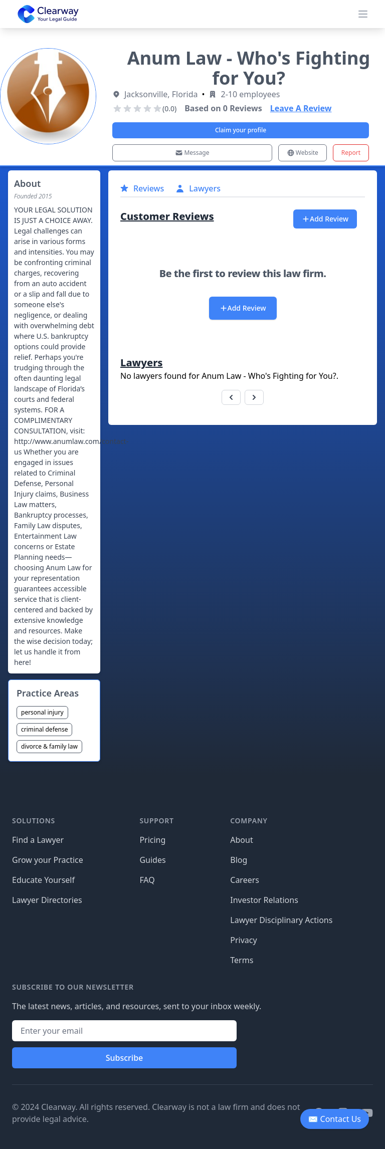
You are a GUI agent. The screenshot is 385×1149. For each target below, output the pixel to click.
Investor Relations (264, 899)
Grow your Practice (47, 859)
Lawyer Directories (47, 899)
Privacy (243, 940)
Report (350, 152)
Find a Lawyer (38, 839)
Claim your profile (240, 130)
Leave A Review (301, 108)
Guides (152, 859)
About (241, 839)
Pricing (152, 839)
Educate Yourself (43, 879)
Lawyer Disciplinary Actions (281, 920)
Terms (241, 960)
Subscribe (124, 1057)
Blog (238, 859)
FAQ (146, 879)
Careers (244, 879)
